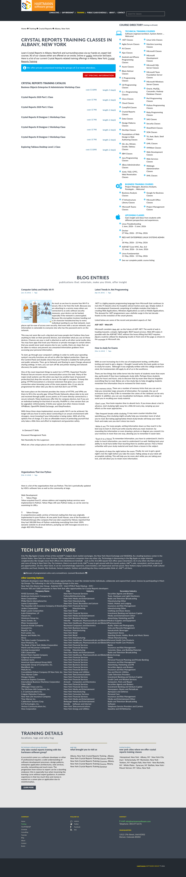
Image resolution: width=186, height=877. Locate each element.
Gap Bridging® (26, 827)
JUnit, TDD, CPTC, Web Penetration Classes (130, 174)
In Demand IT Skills (30, 430)
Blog (22, 838)
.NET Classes (127, 40)
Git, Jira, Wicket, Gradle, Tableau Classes (129, 146)
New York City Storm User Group (35, 586)
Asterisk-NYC (57, 586)
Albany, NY (145, 757)
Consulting (54, 13)
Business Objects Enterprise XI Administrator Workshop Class (50, 87)
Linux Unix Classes (154, 40)
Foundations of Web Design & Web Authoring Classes (130, 137)
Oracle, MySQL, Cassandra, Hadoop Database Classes (154, 91)
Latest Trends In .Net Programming (111, 289)
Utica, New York (143, 768)
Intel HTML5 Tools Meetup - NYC (78, 586)
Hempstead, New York (129, 757)
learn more (28, 787)
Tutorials (24, 835)
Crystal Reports (45, 28)
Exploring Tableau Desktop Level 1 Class (40, 147)
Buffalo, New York (156, 765)
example (101, 339)
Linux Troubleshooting (131, 224)
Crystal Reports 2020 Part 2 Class (37, 107)
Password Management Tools (33, 435)
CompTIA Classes (129, 107)
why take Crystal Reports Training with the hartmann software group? (41, 751)
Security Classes (153, 123)
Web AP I (116, 329)
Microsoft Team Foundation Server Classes (154, 75)
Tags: (36, 293)
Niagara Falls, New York (141, 762)
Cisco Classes (127, 99)
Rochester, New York (149, 760)
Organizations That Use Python (36, 472)
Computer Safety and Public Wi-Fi (37, 289)
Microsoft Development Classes (152, 58)
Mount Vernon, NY (127, 768)
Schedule (24, 829)
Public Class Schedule (97, 13)
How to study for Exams (106, 348)
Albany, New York (62, 28)
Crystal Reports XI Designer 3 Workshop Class (43, 137)
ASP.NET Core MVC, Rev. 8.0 (134, 247)
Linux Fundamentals (130, 253)
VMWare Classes (153, 147)
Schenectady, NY (132, 760)
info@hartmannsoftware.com (138, 821)
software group (148, 866)
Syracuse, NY (141, 765)
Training (80, 13)
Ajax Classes (127, 52)
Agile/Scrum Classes (130, 44)
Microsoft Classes (154, 51)
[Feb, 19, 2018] (26, 475)
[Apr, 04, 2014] (100, 293)
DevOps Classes (129, 130)
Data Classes (127, 118)
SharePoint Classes (154, 128)
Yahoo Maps (31, 498)
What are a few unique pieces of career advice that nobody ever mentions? (53, 444)
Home (24, 28)
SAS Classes (151, 119)
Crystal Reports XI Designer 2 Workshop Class (43, 127)
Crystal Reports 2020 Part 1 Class (37, 97)
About (112, 13)
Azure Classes (128, 66)
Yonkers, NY (124, 762)
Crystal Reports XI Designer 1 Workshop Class (43, 117)
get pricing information (99, 75)
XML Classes (151, 175)
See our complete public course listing (138, 260)
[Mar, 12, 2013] (100, 351)
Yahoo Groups (32, 512)
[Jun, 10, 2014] (26, 293)
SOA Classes (151, 132)
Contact (121, 13)
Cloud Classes (128, 103)
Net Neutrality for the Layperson (35, 440)
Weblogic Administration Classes (152, 168)
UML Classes (152, 143)
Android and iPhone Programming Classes (130, 60)
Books (23, 846)
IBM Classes (127, 153)
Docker (125, 230)
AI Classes (126, 48)
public (89, 55)
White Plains (129, 765)
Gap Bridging (68, 13)
